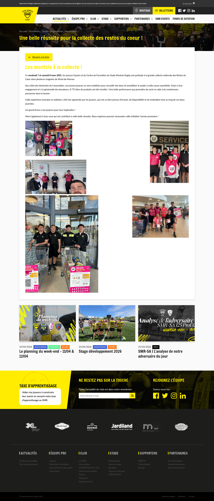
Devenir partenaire (176, 464)
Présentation (114, 460)
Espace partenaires (176, 467)
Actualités (34, 31)
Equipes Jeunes (86, 481)
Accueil (23, 31)
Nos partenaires (175, 460)
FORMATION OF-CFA (89, 467)
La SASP (82, 460)
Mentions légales (168, 496)
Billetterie (181, 496)
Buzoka (141, 467)
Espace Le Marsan (116, 471)
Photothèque (144, 464)
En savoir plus (187, 3)
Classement (54, 471)
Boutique (112, 467)
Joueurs (52, 460)
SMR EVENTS (162, 19)
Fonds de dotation (184, 19)
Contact (191, 496)
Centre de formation (88, 471)
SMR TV (142, 460)
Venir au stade (114, 464)
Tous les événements (28, 464)
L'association (84, 464)
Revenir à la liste (39, 57)
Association (71, 31)
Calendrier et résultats (59, 464)
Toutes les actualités (52, 31)
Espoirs (82, 474)
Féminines (83, 478)
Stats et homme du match (60, 467)
